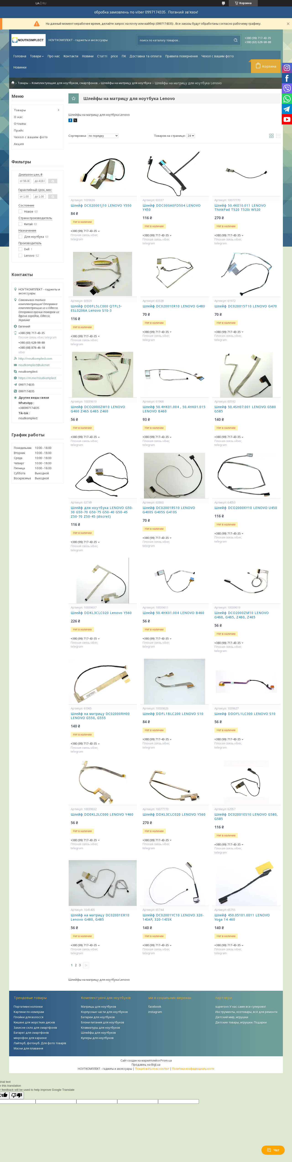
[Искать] (235, 40)
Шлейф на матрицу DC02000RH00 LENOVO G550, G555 (100, 716)
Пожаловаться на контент (152, 1069)
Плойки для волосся (28, 1017)
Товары (23, 83)
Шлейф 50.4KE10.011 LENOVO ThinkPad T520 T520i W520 (240, 207)
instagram (155, 1012)
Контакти (70, 56)
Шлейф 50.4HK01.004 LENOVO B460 (173, 613)
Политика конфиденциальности (193, 1069)
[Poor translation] (16, 1095)
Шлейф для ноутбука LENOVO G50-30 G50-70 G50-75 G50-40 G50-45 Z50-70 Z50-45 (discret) (102, 512)
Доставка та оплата (146, 56)
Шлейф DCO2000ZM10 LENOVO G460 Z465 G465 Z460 (98, 409)
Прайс (19, 130)
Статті (102, 56)
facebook (154, 1006)
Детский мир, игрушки (231, 1017)
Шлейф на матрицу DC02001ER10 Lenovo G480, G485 (100, 917)
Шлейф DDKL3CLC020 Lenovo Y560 (101, 613)
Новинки (19, 67)
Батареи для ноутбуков (98, 1017)
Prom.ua (166, 1060)
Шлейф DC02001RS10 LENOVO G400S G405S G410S (169, 510)
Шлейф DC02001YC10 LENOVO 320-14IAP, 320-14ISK (173, 917)
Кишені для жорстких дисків (34, 1022)
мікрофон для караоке (30, 1038)
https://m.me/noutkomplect (37, 378)
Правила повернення (181, 56)
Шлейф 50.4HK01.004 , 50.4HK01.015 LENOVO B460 (174, 409)
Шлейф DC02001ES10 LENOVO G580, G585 (246, 816)
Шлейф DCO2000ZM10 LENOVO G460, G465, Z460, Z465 (241, 615)
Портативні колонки (28, 1006)
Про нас (53, 56)
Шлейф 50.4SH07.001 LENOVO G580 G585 (245, 409)
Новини (88, 56)
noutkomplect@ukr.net (34, 365)
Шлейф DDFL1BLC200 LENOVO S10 (173, 714)
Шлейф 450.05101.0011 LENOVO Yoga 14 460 (242, 917)
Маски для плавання (28, 1048)
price (114, 56)
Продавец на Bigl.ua (146, 1064)
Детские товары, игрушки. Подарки (241, 1022)
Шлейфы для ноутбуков (98, 1032)
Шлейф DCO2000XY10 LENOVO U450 (245, 508)
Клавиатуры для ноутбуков (100, 1027)
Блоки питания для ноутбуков (102, 1022)
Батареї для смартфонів (31, 1032)
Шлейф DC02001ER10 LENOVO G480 (174, 306)
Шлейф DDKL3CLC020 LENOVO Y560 (174, 814)
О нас (18, 117)
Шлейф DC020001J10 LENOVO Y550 (101, 205)
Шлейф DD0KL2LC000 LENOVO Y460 (102, 814)
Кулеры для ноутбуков (97, 1038)
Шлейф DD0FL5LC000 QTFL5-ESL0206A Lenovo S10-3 (96, 308)
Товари (35, 56)
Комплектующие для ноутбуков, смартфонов (65, 83)
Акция (19, 144)
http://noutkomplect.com (35, 359)
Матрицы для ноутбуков (98, 1006)
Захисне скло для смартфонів (35, 1027)
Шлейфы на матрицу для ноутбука (126, 83)
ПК (124, 56)
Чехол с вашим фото (217, 56)
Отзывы (20, 123)
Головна (19, 56)
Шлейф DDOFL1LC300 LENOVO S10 (245, 714)
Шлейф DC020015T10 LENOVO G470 (245, 306)
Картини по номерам (29, 1012)
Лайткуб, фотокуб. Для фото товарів (40, 1043)
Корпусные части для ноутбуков (104, 1012)
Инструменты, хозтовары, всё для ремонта (246, 1012)
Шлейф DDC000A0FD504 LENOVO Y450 (172, 207)
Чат (273, 1150)
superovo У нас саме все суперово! (240, 1006)
